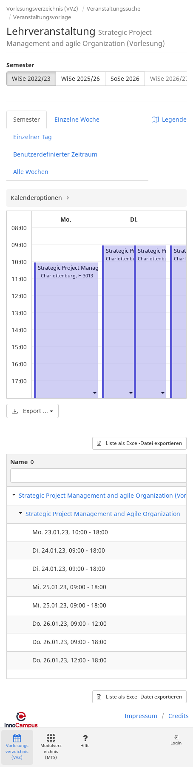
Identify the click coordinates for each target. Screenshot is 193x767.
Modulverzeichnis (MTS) (51, 747)
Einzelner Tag (32, 137)
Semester (20, 65)
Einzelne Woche (76, 119)
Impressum (141, 716)
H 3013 (85, 275)
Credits (178, 716)
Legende (169, 119)
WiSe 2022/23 (31, 78)
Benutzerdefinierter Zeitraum (55, 154)
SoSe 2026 (125, 78)
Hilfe (85, 741)
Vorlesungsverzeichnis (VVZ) (42, 8)
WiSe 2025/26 (80, 78)
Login (176, 740)
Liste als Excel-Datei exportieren (139, 443)
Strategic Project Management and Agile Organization (103, 514)
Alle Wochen (30, 172)
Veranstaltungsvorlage (42, 17)
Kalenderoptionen (37, 198)
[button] (94, 392)
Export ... (32, 411)
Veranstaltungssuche (113, 8)
